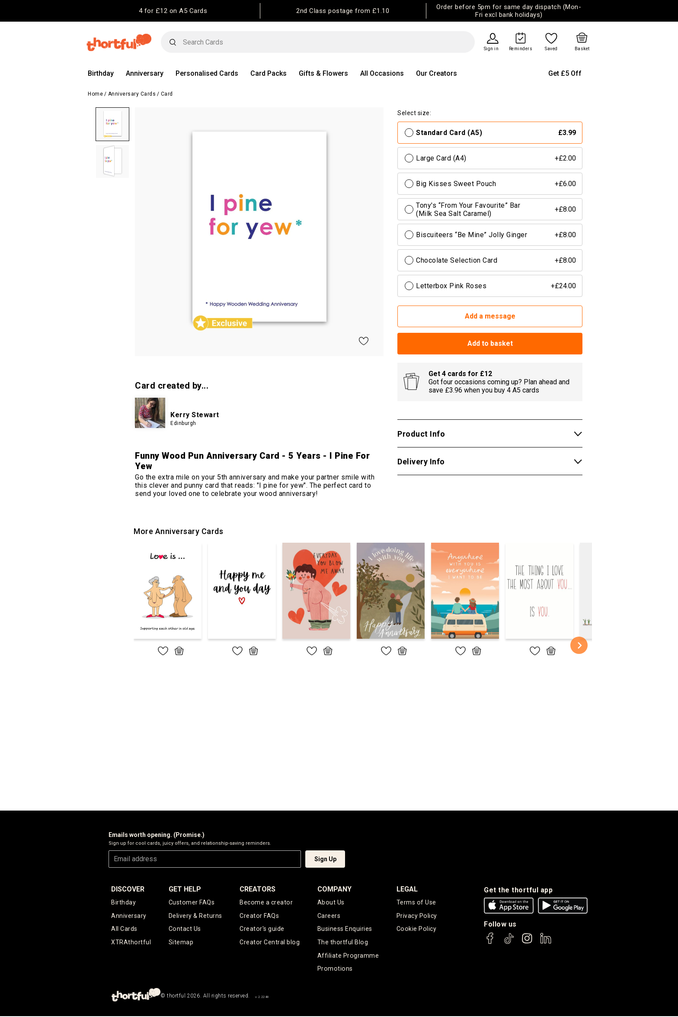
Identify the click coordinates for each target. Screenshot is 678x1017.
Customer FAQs (191, 902)
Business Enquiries (344, 929)
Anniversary (144, 73)
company (334, 889)
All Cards (124, 929)
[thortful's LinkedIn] (545, 942)
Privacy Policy (417, 915)
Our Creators (436, 73)
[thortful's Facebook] (490, 942)
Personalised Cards (207, 73)
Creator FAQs (259, 915)
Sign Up (325, 859)
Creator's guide (262, 929)
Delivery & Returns (195, 915)
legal (407, 889)
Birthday (101, 73)
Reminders (521, 49)
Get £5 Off (565, 73)
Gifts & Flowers (323, 73)
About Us (330, 902)
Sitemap (181, 942)
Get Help (185, 889)
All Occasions (382, 73)
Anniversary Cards (132, 94)
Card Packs (268, 73)
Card (167, 94)
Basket (582, 49)
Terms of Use (416, 902)
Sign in (491, 49)
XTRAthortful (130, 942)
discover (127, 889)
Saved (551, 49)
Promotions (334, 969)
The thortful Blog (342, 942)
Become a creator (266, 902)
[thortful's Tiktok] (508, 942)
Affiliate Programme (348, 956)
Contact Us (185, 929)
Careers (329, 915)
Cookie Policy (416, 929)
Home (95, 94)
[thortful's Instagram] (527, 942)
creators (258, 889)
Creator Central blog (269, 942)
